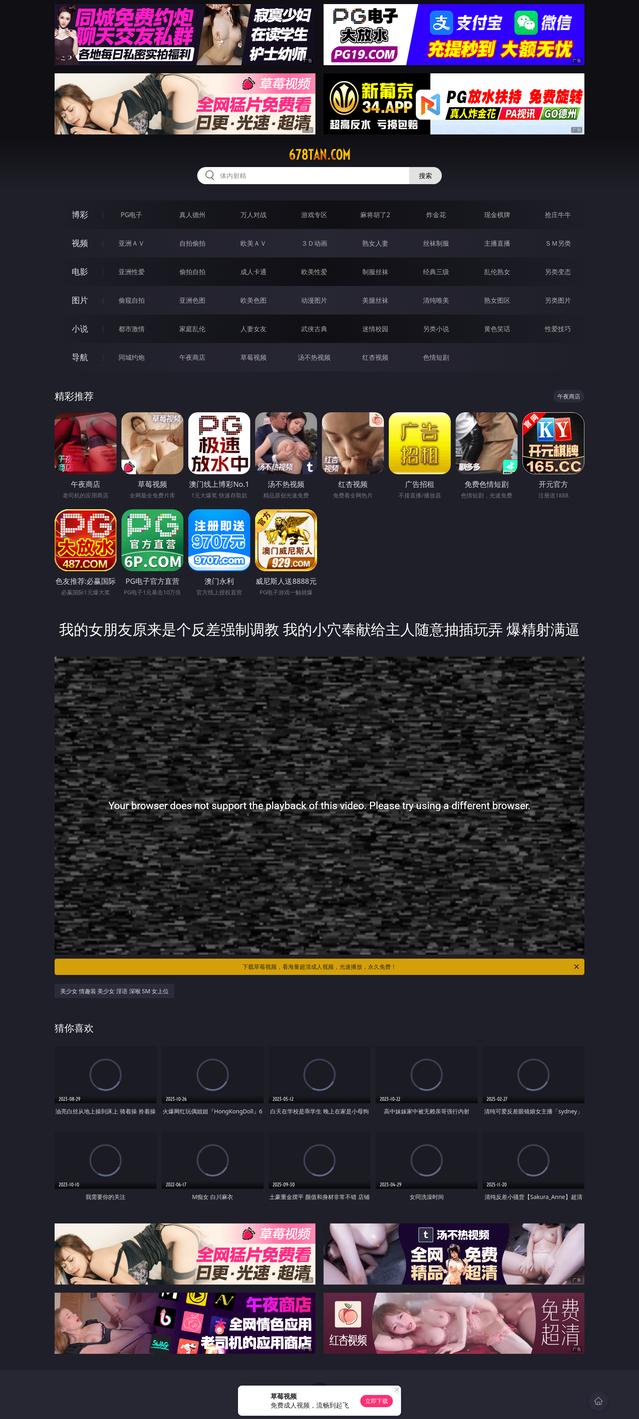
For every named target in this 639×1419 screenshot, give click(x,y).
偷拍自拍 (192, 271)
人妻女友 (253, 328)
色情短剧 (436, 357)
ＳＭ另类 (558, 243)
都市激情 (132, 328)
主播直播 (497, 243)
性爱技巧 (558, 328)
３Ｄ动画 (314, 243)
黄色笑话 (497, 328)
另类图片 (558, 300)
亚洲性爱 (132, 271)
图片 (80, 300)
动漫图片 (314, 300)
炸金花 (436, 214)
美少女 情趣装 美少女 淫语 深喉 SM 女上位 (114, 991)
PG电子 (131, 214)
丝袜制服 (436, 243)
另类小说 (436, 328)
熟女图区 (497, 300)
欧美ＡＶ (253, 243)
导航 (80, 357)
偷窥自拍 (132, 300)
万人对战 (253, 214)
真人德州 (192, 214)
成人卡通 (253, 271)
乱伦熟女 (497, 271)
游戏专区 (314, 214)
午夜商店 (192, 357)
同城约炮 (132, 357)
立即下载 (376, 1401)
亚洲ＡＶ (132, 243)
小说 (80, 328)
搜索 (425, 175)
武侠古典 (314, 328)
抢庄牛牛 (558, 214)
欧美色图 (253, 300)
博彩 (80, 214)
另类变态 (558, 271)
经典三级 (436, 271)
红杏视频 (375, 357)
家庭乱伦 (192, 328)
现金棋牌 (497, 214)
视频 (80, 243)
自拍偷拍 (192, 243)
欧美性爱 (314, 271)
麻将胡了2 (375, 214)
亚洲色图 (192, 300)
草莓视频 (253, 357)
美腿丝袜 (375, 300)
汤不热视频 (314, 357)
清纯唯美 (436, 300)
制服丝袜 (375, 271)
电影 (80, 271)
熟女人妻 (375, 243)
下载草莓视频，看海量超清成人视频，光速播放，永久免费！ (411, 967)
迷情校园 (375, 328)
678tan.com (319, 155)
